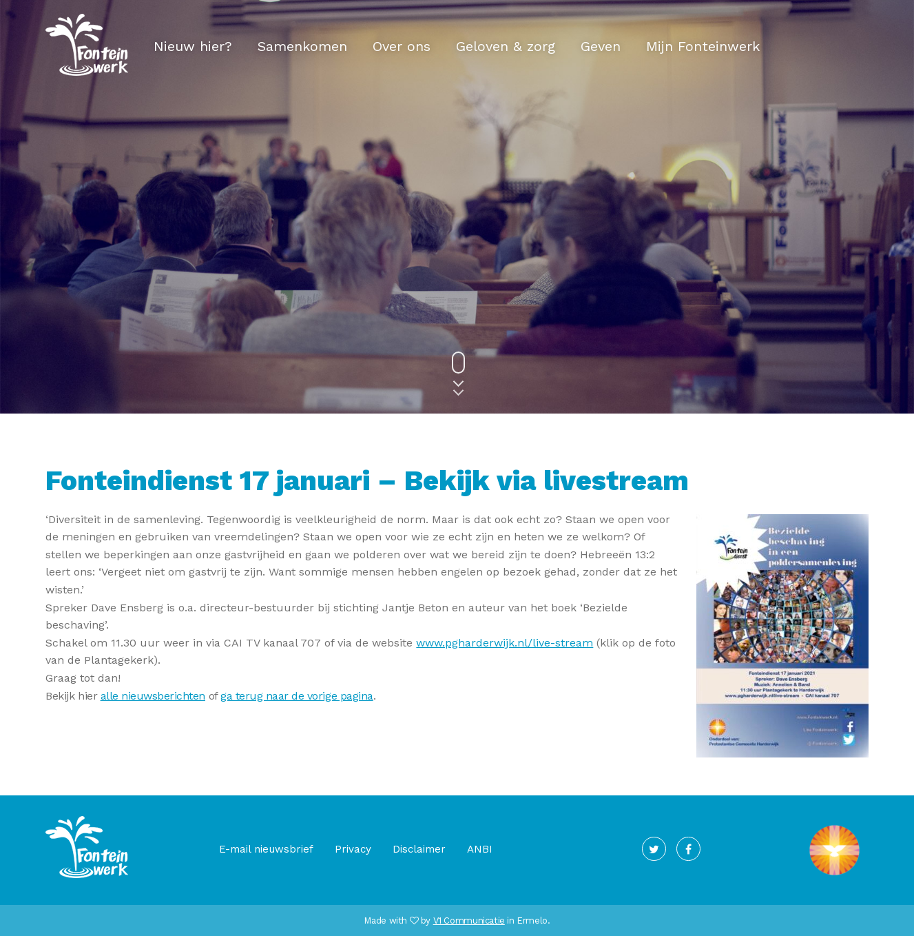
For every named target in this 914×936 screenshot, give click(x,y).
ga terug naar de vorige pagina (296, 695)
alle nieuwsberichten (153, 695)
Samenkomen (302, 46)
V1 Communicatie (469, 920)
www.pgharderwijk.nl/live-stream (504, 642)
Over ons (401, 46)
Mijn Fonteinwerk (703, 46)
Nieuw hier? (193, 46)
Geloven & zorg (505, 46)
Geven (601, 46)
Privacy (353, 849)
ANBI (479, 849)
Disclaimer (419, 849)
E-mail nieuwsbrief (266, 849)
